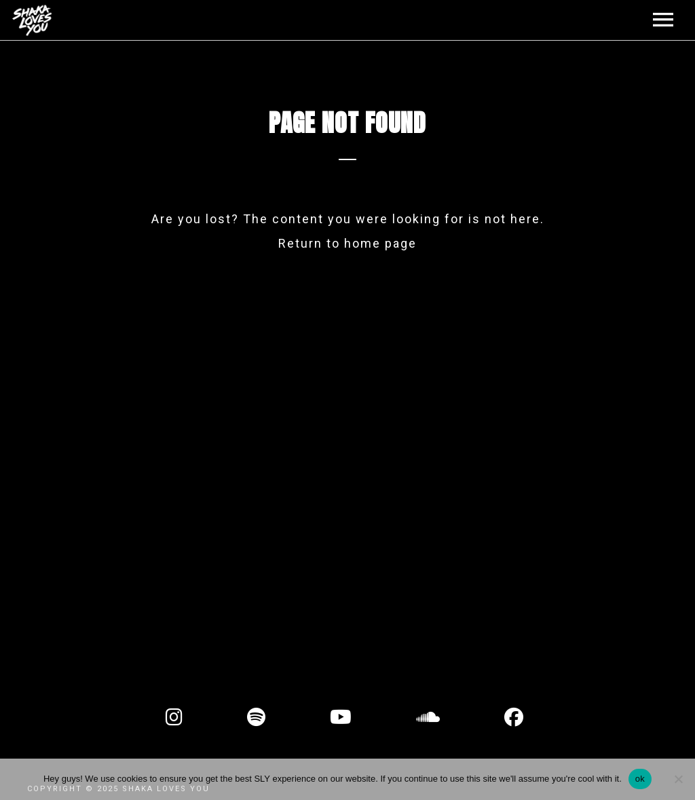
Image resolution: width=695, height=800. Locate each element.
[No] (678, 779)
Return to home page (347, 243)
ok (640, 779)
